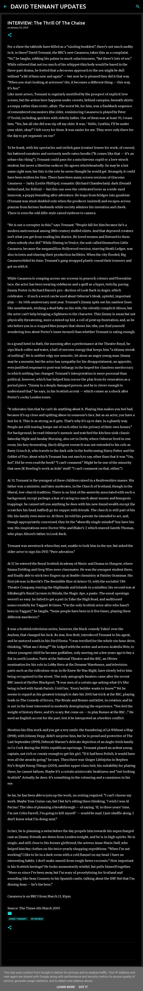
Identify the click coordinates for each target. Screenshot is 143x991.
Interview (37, 919)
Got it (83, 987)
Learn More (66, 987)
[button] (9, 35)
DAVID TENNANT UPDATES (48, 6)
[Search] (91, 6)
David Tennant (18, 919)
